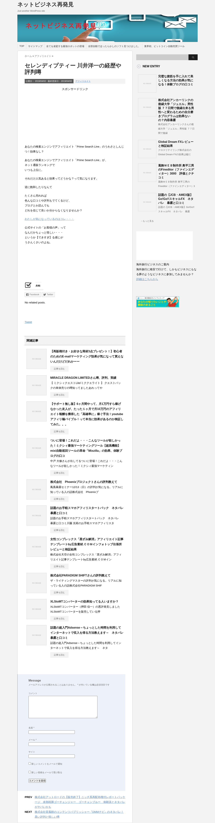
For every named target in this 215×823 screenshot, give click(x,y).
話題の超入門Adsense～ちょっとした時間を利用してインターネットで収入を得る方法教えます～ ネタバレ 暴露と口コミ (88, 632)
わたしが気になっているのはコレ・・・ (49, 218)
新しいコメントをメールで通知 (46, 764)
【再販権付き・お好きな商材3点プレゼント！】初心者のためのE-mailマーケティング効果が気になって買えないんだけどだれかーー (86, 356)
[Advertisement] (75, 116)
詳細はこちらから (147, 279)
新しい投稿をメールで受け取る (46, 772)
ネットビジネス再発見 (45, 4)
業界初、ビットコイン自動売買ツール (164, 46)
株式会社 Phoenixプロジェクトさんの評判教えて (83, 481)
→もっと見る (147, 221)
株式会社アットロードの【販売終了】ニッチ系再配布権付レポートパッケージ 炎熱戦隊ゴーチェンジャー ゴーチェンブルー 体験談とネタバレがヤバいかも (80, 801)
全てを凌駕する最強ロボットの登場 (65, 46)
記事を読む (59, 368)
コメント (33, 693)
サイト (32, 752)
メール (33, 740)
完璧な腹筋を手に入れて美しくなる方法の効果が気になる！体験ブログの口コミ (175, 80)
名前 (31, 728)
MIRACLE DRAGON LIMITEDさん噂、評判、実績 (83, 377)
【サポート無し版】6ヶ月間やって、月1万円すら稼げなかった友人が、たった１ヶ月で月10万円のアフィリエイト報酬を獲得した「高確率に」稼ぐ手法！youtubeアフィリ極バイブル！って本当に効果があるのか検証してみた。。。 (86, 414)
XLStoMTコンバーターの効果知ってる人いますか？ (84, 601)
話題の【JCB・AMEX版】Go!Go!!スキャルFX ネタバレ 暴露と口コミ (175, 198)
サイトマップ (35, 46)
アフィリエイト (83, 81)
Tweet (28, 322)
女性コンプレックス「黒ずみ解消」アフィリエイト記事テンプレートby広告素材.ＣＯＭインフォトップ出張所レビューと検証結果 (86, 544)
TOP (21, 46)
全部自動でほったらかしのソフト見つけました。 (114, 46)
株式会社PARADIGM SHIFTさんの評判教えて (80, 575)
